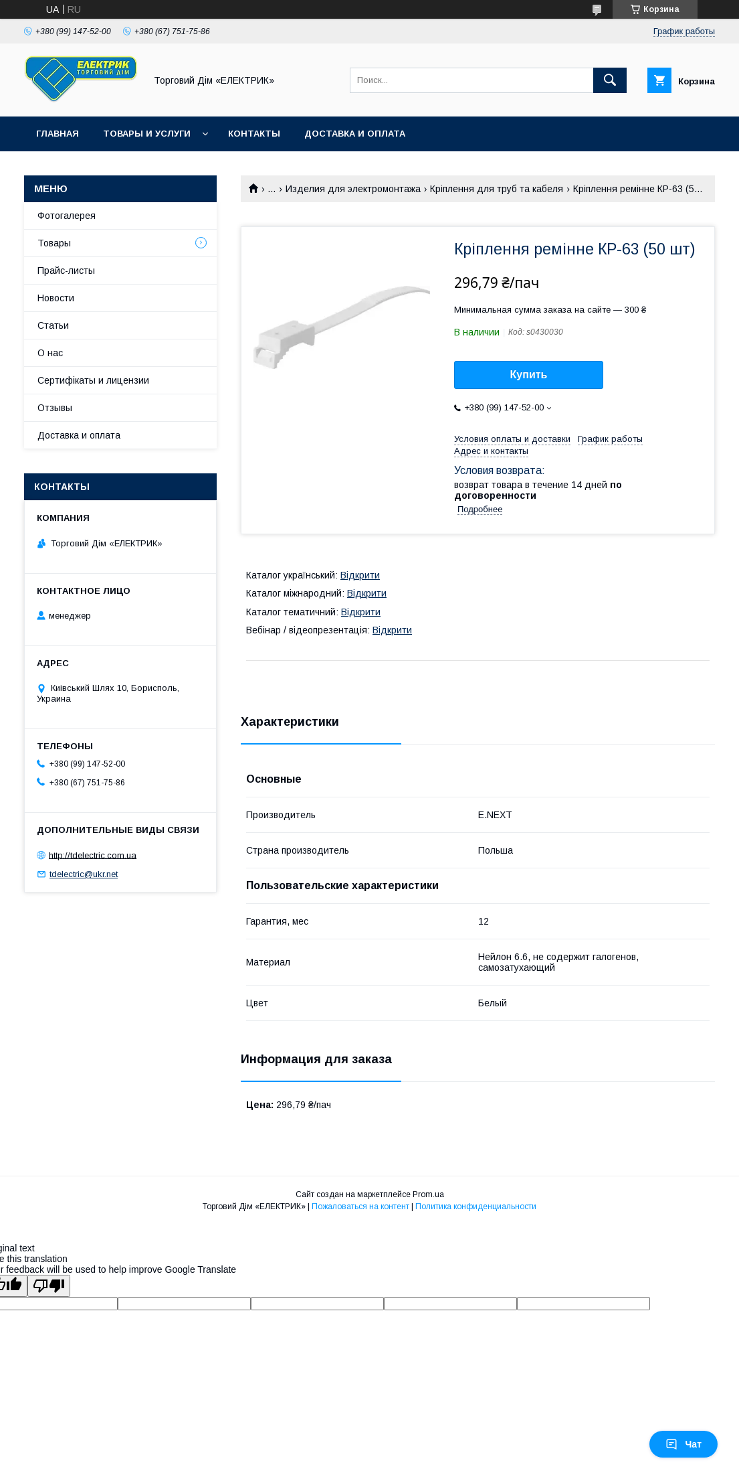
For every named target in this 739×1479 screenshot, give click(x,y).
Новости (55, 298)
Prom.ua (428, 1194)
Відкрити (360, 575)
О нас (50, 352)
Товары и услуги (147, 134)
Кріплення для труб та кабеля (496, 188)
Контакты (254, 134)
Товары (54, 243)
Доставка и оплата (354, 134)
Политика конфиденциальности (475, 1206)
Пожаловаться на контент (360, 1206)
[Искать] (610, 80)
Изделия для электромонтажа (353, 188)
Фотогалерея (66, 215)
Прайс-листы (66, 270)
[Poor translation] (48, 1286)
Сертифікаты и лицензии (93, 380)
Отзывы (54, 407)
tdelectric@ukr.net (83, 874)
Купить (529, 374)
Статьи (53, 325)
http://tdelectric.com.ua (92, 855)
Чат (683, 1444)
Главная (57, 134)
